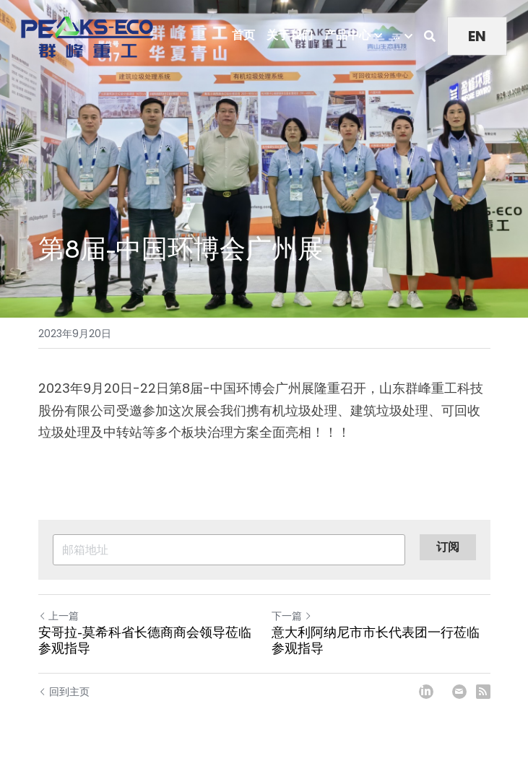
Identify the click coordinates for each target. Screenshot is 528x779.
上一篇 (58, 616)
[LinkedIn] (426, 691)
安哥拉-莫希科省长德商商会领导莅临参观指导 (144, 640)
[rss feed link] (483, 691)
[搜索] (430, 36)
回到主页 (64, 691)
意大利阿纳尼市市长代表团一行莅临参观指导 (376, 640)
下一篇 (292, 616)
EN (477, 36)
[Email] (459, 691)
